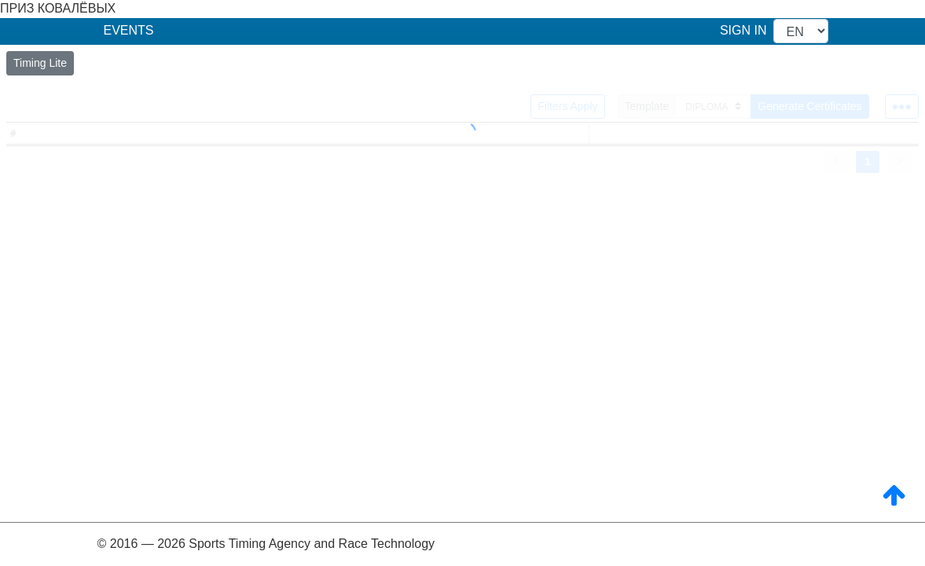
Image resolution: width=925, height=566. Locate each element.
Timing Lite (40, 63)
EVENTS (129, 30)
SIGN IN (743, 30)
